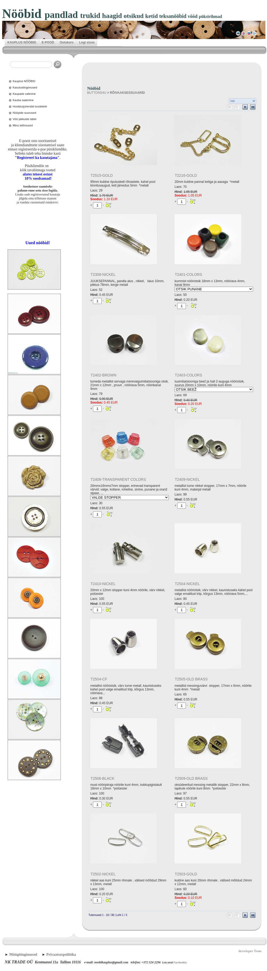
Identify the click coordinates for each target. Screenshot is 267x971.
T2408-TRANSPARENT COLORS (118, 479)
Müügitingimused (23, 955)
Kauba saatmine (23, 100)
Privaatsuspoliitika (61, 955)
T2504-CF (99, 679)
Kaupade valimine (24, 93)
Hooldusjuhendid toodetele (30, 106)
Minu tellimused (23, 125)
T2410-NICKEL (103, 584)
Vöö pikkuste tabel (24, 119)
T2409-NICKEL (187, 479)
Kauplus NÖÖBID (24, 81)
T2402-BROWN (103, 375)
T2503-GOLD (186, 874)
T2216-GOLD (186, 175)
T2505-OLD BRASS (191, 679)
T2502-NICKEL (103, 874)
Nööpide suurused (24, 112)
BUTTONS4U (96, 93)
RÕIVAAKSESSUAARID (127, 93)
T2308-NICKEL (103, 274)
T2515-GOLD (102, 175)
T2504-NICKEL (187, 584)
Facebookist (180, 962)
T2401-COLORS (188, 274)
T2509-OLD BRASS (191, 778)
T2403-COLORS (188, 375)
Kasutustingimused (25, 87)
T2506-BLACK (102, 778)
